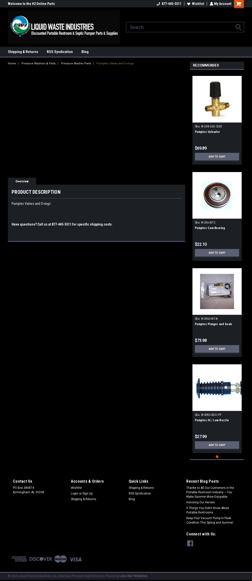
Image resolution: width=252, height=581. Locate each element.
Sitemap (64, 576)
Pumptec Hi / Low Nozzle (212, 420)
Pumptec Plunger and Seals (213, 324)
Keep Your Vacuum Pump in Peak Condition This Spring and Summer (209, 520)
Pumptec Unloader (207, 132)
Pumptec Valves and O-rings (115, 63)
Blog (85, 52)
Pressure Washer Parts (76, 63)
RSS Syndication (60, 52)
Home (12, 63)
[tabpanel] (217, 118)
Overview (22, 181)
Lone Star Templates (133, 576)
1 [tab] (217, 456)
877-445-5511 (168, 4)
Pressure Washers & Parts (38, 63)
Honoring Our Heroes (200, 502)
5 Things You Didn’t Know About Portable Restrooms (207, 510)
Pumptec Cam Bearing (210, 228)
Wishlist (195, 4)
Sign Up (87, 493)
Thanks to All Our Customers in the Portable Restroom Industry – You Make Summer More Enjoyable (210, 492)
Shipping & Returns (23, 52)
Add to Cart (217, 156)
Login (74, 493)
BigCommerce (95, 576)
